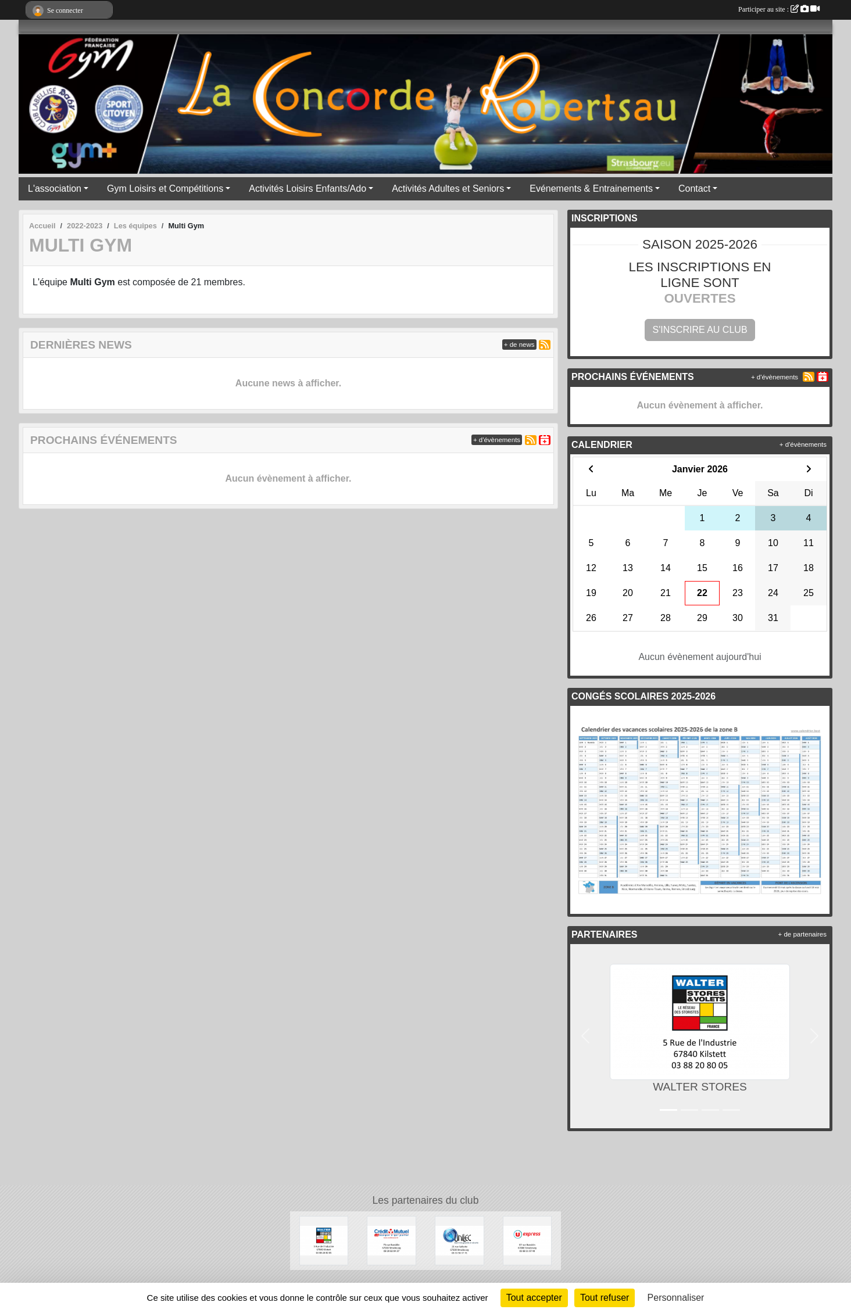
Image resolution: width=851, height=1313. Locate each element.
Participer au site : (779, 9)
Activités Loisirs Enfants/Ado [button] (307, 188)
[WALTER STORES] (324, 1240)
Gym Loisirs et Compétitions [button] (165, 188)
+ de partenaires (802, 934)
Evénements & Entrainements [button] (591, 188)
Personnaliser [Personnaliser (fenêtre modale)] (676, 1298)
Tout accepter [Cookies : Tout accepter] (534, 1298)
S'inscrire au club (699, 330)
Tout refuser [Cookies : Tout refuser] (604, 1298)
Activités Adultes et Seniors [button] (448, 188)
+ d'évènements (496, 439)
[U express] (527, 1240)
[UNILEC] (459, 1240)
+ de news (519, 344)
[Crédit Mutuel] (391, 1240)
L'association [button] (54, 188)
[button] (585, 1036)
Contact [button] (694, 188)
